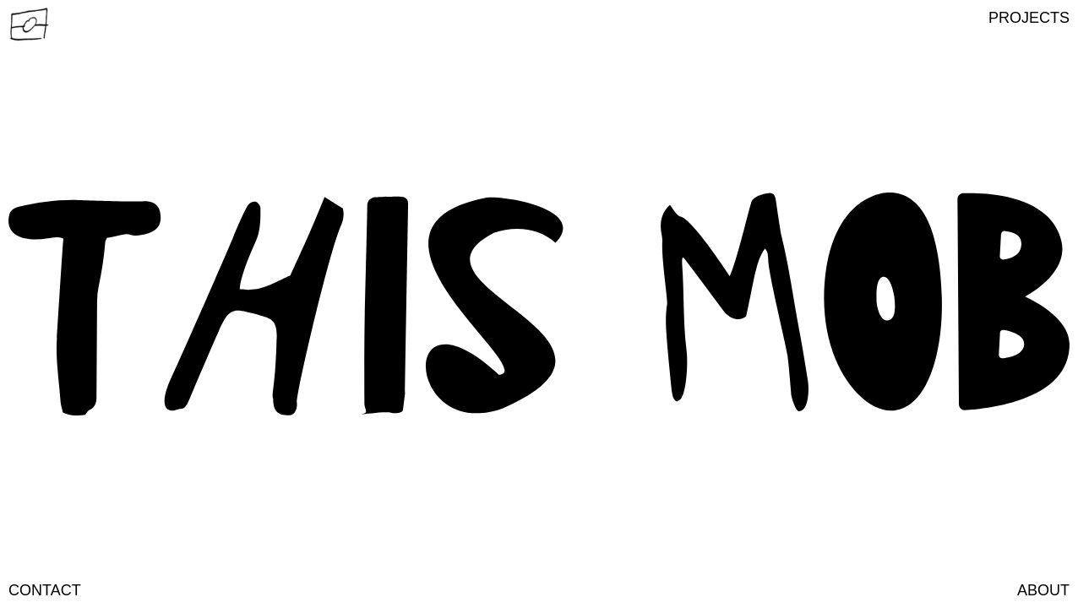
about (1043, 590)
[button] (1029, 17)
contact (44, 590)
